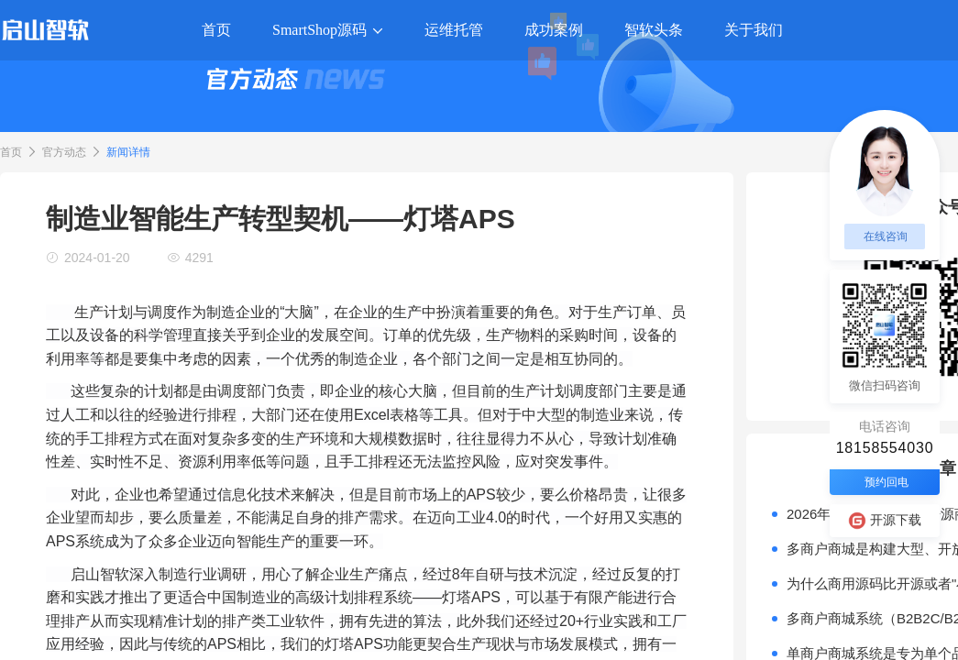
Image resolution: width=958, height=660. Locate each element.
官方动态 (64, 152)
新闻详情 (128, 152)
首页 (11, 152)
